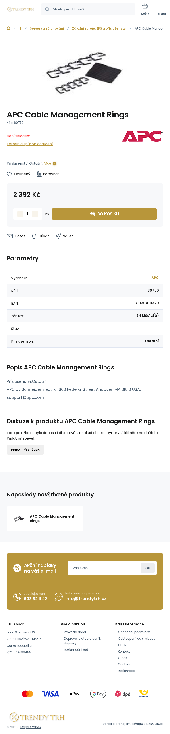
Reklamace (126, 671)
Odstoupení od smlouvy (136, 638)
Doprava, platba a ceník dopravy (82, 640)
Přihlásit (148, 568)
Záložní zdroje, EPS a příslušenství (99, 28)
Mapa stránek (30, 727)
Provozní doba (75, 632)
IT (20, 28)
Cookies (124, 664)
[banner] (20, 9)
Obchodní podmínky (134, 632)
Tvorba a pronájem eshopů (122, 724)
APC (155, 277)
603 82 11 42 (35, 598)
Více (47, 163)
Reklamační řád (76, 649)
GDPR (122, 645)
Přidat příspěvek (25, 449)
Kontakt (124, 651)
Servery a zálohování (47, 28)
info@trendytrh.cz (85, 598)
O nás (122, 658)
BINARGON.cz (153, 724)
